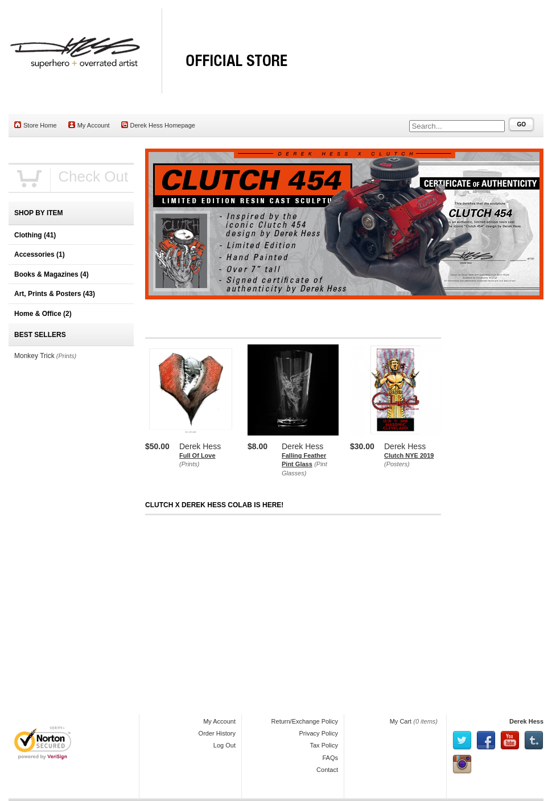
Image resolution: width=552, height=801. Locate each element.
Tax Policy (324, 745)
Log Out (224, 745)
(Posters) (397, 464)
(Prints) (189, 464)
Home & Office (43, 314)
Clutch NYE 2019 (409, 455)
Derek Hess (526, 721)
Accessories (39, 254)
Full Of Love (197, 455)
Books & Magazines (51, 274)
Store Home (35, 125)
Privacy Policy (318, 733)
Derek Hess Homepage (158, 125)
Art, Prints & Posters (54, 294)
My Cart (401, 721)
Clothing (35, 235)
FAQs (330, 757)
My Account (89, 125)
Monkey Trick (34, 356)
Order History (217, 733)
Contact (327, 769)
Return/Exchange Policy (304, 721)
